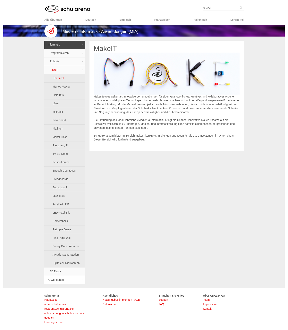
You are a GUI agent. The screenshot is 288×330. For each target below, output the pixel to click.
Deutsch (90, 19)
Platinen (58, 128)
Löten (56, 103)
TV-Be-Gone (60, 153)
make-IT (55, 69)
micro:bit (58, 111)
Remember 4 (60, 221)
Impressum (209, 304)
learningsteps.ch (54, 322)
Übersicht (58, 78)
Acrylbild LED (61, 204)
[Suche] (241, 7)
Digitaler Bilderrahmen (66, 263)
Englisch (125, 19)
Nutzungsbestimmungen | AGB (121, 299)
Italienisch (200, 19)
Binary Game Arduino (66, 246)
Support (163, 299)
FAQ (161, 304)
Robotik (54, 61)
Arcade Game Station (66, 254)
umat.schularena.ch (56, 304)
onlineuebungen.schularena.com (64, 313)
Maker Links (60, 137)
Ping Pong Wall (62, 237)
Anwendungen (56, 279)
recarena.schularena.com (59, 308)
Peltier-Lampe (61, 162)
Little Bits (58, 95)
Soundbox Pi (60, 187)
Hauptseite (50, 299)
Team (206, 299)
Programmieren (59, 53)
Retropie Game (62, 229)
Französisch (162, 19)
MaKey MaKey (61, 86)
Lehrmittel (237, 19)
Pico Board (59, 120)
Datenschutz (110, 304)
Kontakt (207, 308)
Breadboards (60, 179)
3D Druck (55, 271)
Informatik (54, 44)
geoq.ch (49, 317)
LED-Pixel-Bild (61, 212)
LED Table (59, 195)
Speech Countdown (64, 170)
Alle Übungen (53, 19)
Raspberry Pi (60, 145)
